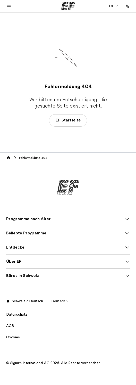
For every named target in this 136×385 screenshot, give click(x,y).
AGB (10, 326)
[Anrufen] (128, 6)
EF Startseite (68, 120)
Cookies (13, 337)
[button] (8, 6)
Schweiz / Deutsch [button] (24, 301)
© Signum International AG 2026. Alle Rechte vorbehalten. (53, 363)
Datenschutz (17, 314)
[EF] (68, 6)
